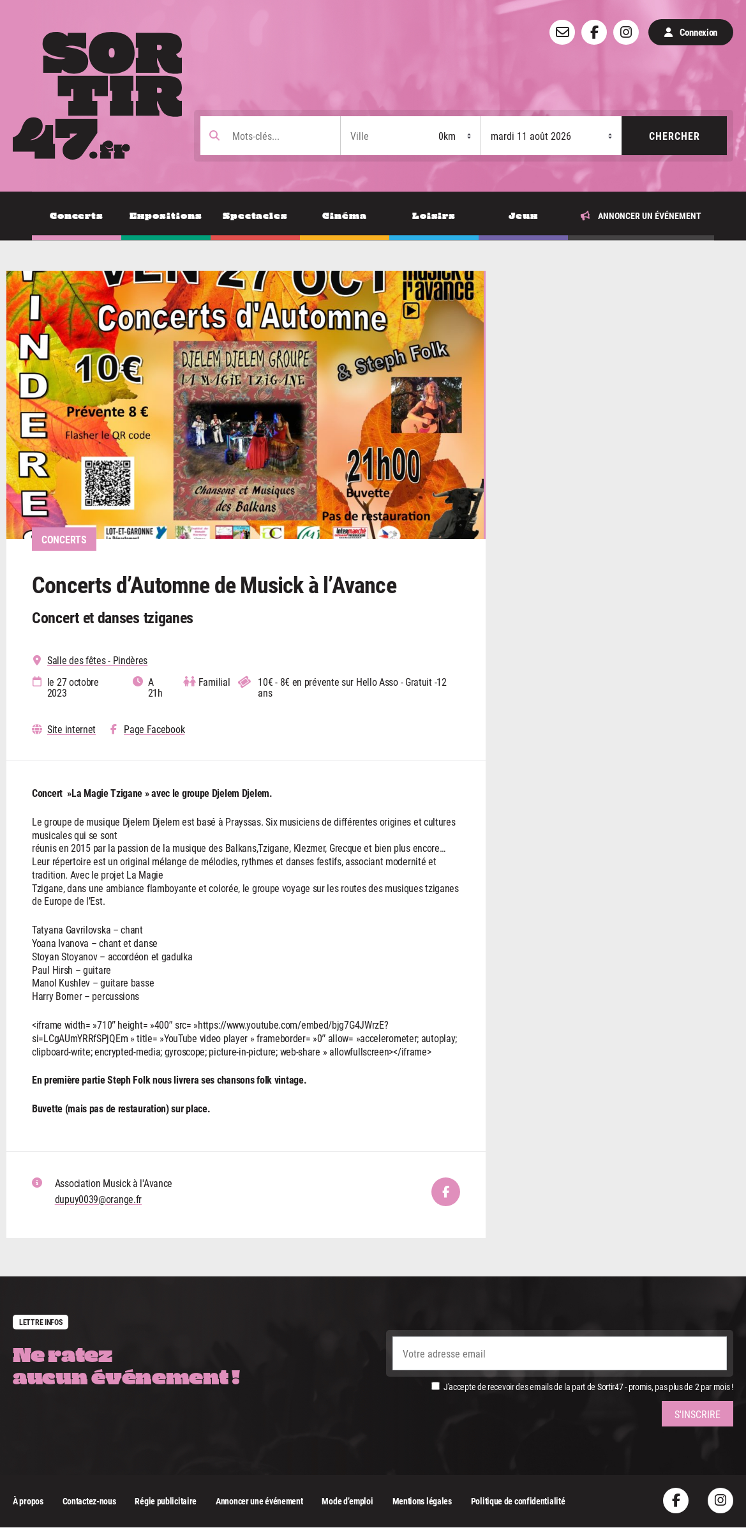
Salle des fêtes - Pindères (97, 661)
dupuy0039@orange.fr (98, 1199)
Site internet (71, 730)
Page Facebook (154, 730)
